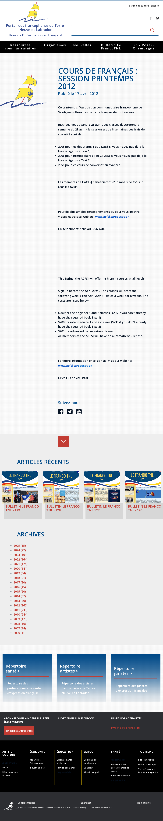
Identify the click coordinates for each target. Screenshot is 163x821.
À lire (5, 767)
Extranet (86, 802)
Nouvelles (82, 45)
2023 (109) (20, 555)
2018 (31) (20, 578)
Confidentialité (26, 802)
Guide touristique (147, 764)
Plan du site (144, 802)
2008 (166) (20, 624)
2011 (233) (20, 610)
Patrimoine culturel (138, 5)
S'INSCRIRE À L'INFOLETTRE (19, 731)
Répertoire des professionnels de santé (120, 768)
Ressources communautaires (20, 46)
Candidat (88, 767)
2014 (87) (20, 596)
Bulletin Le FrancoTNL (111, 46)
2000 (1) (19, 633)
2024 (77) (20, 550)
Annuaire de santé (120, 775)
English (155, 5)
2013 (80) (20, 601)
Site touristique (146, 759)
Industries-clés (37, 767)
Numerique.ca (106, 808)
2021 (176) (20, 564)
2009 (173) (20, 619)
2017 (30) (20, 582)
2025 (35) (20, 545)
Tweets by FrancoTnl (125, 728)
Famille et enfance (66, 767)
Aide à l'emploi (91, 772)
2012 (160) (20, 605)
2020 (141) (20, 568)
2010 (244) (20, 614)
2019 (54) (20, 573)
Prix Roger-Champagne (144, 46)
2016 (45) (20, 587)
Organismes (55, 45)
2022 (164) (20, 559)
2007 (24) (20, 628)
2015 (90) (20, 591)
